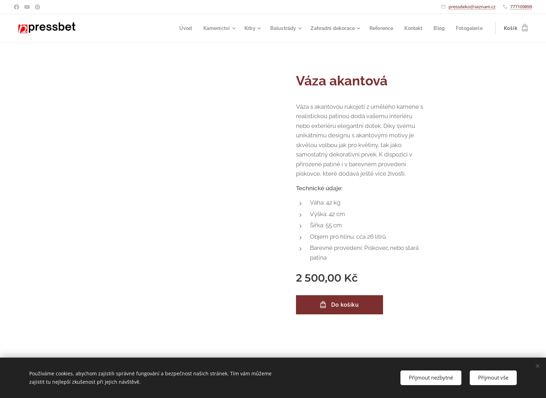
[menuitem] (173, 28)
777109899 (521, 6)
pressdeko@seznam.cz (472, 6)
